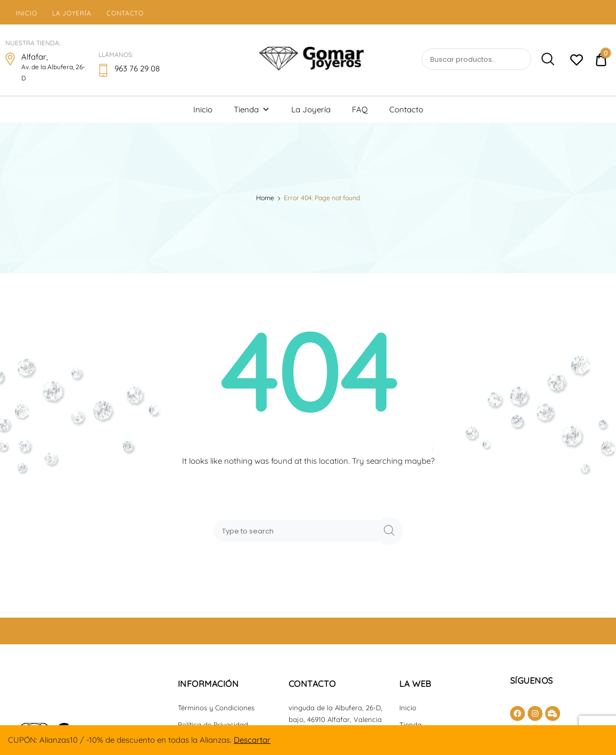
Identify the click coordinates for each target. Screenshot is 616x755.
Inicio (26, 13)
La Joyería (71, 13)
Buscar (543, 59)
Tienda (252, 109)
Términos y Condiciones (216, 707)
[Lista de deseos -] (576, 61)
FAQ (360, 109)
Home (265, 198)
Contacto (125, 13)
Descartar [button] (252, 740)
